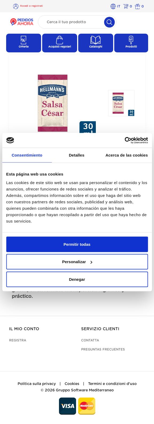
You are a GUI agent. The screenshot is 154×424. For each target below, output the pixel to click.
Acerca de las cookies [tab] (126, 155)
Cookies (72, 384)
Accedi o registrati (31, 6)
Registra (17, 340)
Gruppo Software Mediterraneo (85, 390)
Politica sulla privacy (37, 384)
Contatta (90, 340)
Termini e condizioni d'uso (112, 384)
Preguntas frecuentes (103, 349)
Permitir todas (77, 244)
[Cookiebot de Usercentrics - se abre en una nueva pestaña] (124, 140)
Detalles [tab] (76, 155)
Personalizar (77, 261)
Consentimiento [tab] (27, 155)
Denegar (77, 279)
